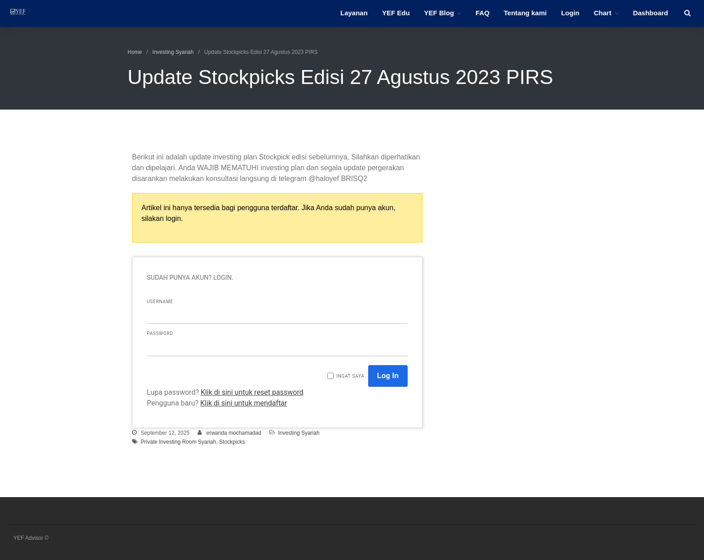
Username (160, 301)
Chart (602, 13)
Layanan (354, 13)
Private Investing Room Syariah (178, 442)
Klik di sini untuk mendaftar (243, 403)
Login (570, 13)
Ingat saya (350, 376)
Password (160, 333)
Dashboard (650, 13)
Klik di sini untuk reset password (252, 392)
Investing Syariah (173, 52)
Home (135, 52)
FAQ (482, 13)
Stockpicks (232, 442)
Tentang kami (525, 13)
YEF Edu (396, 13)
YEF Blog (439, 13)
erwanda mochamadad (234, 433)
